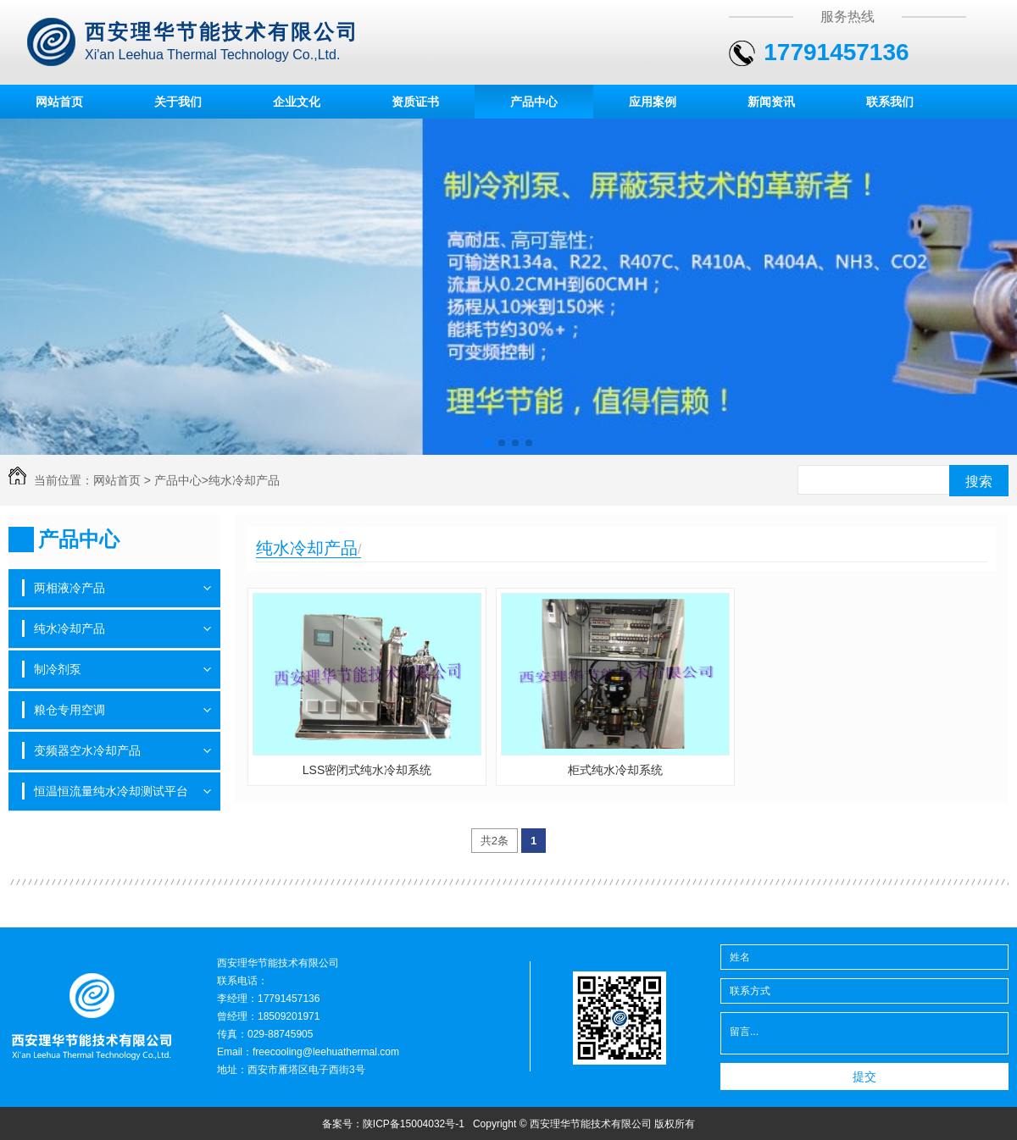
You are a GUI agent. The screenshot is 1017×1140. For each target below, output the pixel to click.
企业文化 (296, 101)
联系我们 (890, 101)
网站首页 (59, 101)
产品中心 (534, 101)
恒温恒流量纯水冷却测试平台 (111, 791)
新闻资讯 (771, 101)
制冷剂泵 (57, 669)
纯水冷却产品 (244, 480)
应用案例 (652, 101)
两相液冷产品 (69, 588)
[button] (488, 443)
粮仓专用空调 (69, 710)
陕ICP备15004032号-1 (413, 1124)
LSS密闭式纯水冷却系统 (367, 770)
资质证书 (415, 101)
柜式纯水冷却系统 (615, 770)
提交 (864, 1076)
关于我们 (178, 101)
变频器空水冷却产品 (87, 750)
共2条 (494, 840)
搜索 (978, 481)
